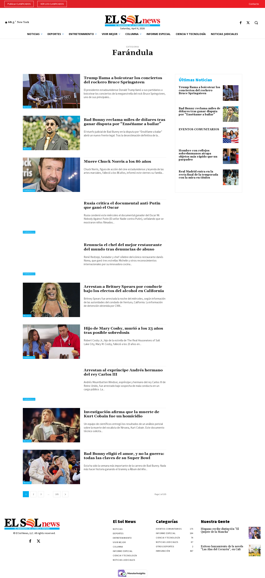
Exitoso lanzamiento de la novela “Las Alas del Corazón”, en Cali (222, 548)
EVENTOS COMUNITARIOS (199, 129)
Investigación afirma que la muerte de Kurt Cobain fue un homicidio (122, 414)
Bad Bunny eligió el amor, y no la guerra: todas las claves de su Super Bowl (124, 455)
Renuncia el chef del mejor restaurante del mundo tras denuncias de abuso (123, 247)
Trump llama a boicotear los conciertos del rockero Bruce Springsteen (123, 80)
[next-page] (65, 494)
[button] (256, 22)
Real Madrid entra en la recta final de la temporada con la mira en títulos (198, 174)
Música (27, 107)
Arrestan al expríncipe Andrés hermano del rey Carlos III (123, 372)
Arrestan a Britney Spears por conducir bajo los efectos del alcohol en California (124, 288)
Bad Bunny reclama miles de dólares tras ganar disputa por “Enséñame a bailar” (125, 121)
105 (57, 494)
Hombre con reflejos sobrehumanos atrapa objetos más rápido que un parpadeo (198, 155)
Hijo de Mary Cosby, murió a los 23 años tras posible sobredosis (124, 330)
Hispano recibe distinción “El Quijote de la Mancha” (220, 530)
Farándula (29, 190)
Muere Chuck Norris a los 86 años (117, 161)
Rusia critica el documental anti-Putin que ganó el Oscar (122, 205)
